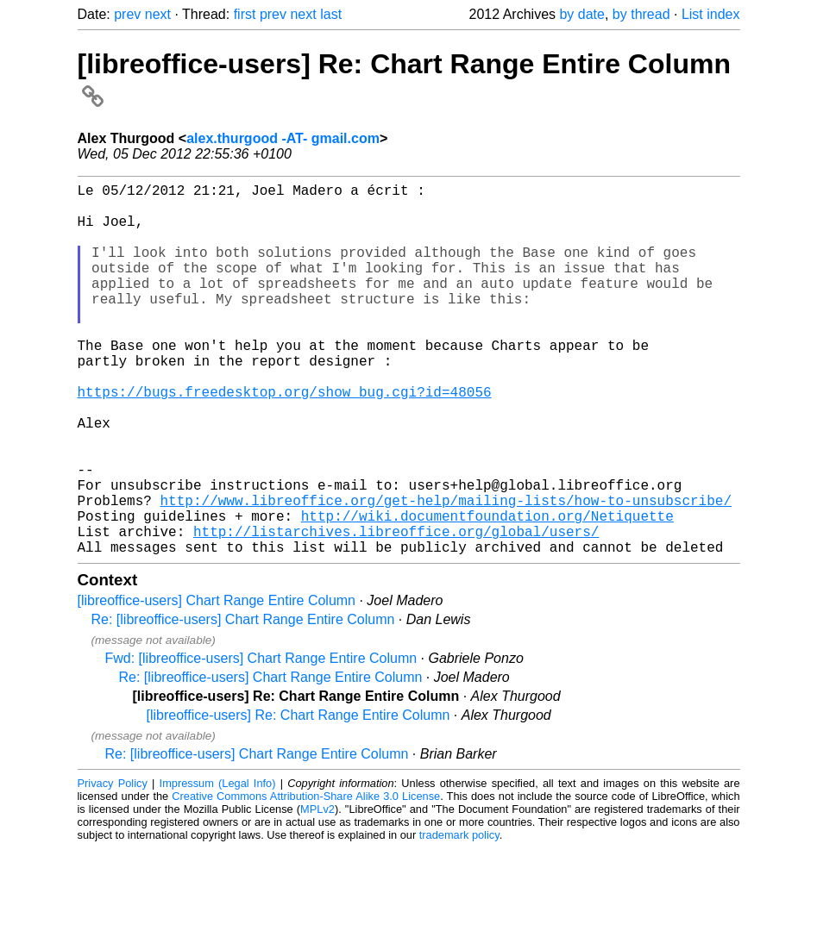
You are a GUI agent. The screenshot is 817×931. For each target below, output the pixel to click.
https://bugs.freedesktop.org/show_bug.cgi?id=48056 (285, 439)
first (245, 14)
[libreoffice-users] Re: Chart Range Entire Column (298, 797)
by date (581, 14)
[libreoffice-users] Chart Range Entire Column (217, 683)
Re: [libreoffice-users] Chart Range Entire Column (243, 702)
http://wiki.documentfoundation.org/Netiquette (487, 591)
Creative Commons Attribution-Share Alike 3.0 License (306, 878)
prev (127, 14)
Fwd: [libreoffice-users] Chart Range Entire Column (261, 741)
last (331, 14)
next (158, 14)
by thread (641, 14)
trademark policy (459, 917)
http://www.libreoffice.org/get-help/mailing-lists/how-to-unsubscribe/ (446, 572)
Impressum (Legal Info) (218, 865)
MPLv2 (317, 891)
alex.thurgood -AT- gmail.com (283, 138)
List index (711, 14)
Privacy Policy (113, 865)
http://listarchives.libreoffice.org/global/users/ (396, 610)
